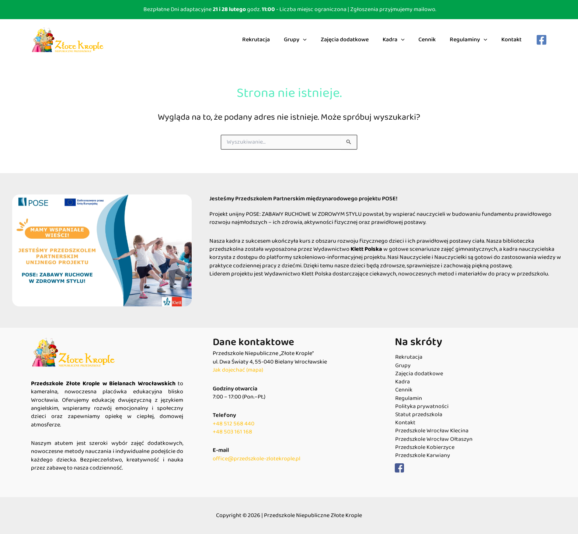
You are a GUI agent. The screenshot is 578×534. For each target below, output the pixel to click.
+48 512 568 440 (233, 423)
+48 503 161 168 (232, 431)
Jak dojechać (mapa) (238, 370)
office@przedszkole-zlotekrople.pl (257, 458)
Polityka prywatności (421, 407)
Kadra (401, 40)
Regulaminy (472, 40)
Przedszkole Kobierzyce (425, 448)
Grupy (307, 40)
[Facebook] (541, 39)
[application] (315, 40)
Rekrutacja (270, 39)
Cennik (432, 39)
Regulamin (408, 398)
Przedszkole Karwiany (422, 456)
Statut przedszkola (419, 415)
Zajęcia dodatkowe (355, 39)
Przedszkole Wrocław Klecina (432, 432)
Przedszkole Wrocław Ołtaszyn (434, 440)
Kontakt (512, 39)
